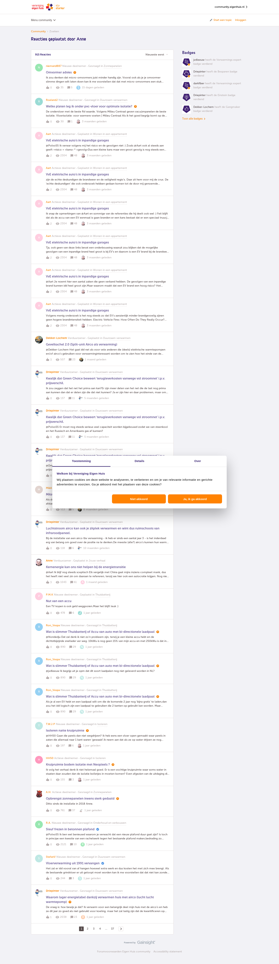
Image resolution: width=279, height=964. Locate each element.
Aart (48, 138)
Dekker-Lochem (56, 342)
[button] (220, 20)
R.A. (48, 827)
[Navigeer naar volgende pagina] (121, 933)
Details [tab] (139, 460)
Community (38, 31)
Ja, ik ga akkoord (195, 499)
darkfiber (198, 87)
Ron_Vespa (53, 629)
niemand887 (53, 70)
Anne (49, 565)
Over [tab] (197, 460)
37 (112, 933)
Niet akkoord (139, 499)
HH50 (49, 762)
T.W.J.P (50, 728)
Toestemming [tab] (81, 460)
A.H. (48, 796)
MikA (49, 492)
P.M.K (49, 599)
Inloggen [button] (240, 20)
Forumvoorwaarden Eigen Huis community (123, 955)
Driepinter (52, 376)
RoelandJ (52, 104)
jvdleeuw (198, 64)
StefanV (51, 861)
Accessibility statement (167, 955)
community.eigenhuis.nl (231, 7)
